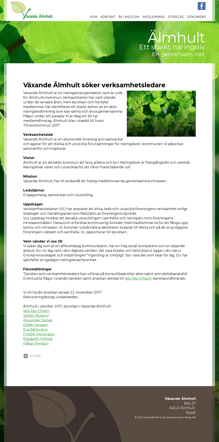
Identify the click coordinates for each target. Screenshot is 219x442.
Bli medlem (129, 17)
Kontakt (108, 17)
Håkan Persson (36, 343)
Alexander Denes (37, 320)
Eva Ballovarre (35, 329)
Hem (93, 17)
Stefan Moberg (36, 316)
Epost (191, 413)
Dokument (196, 17)
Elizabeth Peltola (37, 339)
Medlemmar (154, 17)
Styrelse (176, 17)
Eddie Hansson (35, 325)
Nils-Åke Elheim (138, 278)
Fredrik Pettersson (39, 334)
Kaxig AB (190, 417)
